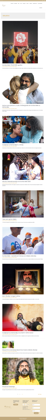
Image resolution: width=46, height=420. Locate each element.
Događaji (24, 3)
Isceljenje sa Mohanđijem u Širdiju (12, 145)
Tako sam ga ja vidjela (9, 219)
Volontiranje (40, 3)
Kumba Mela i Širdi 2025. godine (12, 65)
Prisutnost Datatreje (8, 387)
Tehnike (30, 3)
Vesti (18, 3)
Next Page (40, 394)
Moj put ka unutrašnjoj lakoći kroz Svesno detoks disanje (19, 350)
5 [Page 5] (22, 394)
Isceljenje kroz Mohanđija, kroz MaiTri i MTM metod (17, 333)
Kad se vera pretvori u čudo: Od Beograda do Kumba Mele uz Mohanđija (21, 106)
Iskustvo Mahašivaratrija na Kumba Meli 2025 (16, 181)
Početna (12, 3)
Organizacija (35, 3)
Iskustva (10, 66)
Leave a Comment (5, 66)
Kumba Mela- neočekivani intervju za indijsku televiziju (19, 256)
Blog (21, 3)
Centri (27, 3)
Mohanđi (15, 3)
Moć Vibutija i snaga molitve (11, 296)
